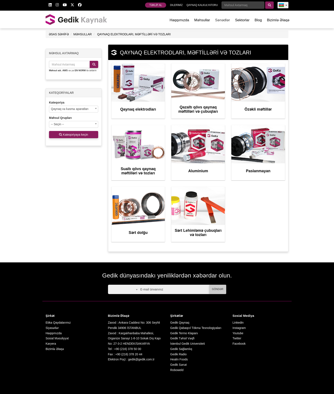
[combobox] (73, 109)
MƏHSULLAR (82, 34)
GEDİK (76, 19)
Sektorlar (242, 20)
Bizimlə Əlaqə (278, 20)
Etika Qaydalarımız (58, 322)
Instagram (239, 328)
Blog (258, 20)
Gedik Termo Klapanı (184, 333)
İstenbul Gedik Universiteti (187, 343)
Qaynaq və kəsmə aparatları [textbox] (70, 109)
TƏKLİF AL (155, 5)
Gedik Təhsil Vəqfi (182, 338)
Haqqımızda (179, 20)
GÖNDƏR (217, 289)
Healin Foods (179, 359)
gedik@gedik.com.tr (141, 359)
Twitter (237, 338)
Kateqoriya (56, 102)
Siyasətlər (52, 328)
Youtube (238, 333)
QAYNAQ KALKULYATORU (202, 5)
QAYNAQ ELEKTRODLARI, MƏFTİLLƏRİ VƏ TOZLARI (134, 34)
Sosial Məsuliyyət (57, 338)
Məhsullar (202, 20)
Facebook (239, 343)
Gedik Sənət (178, 364)
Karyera (51, 343)
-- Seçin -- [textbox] (57, 124)
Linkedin (238, 322)
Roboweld (176, 370)
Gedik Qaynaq (179, 322)
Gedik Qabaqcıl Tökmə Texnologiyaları (195, 328)
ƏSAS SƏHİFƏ (59, 34)
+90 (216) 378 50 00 (127, 349)
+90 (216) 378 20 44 (129, 354)
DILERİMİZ (176, 5)
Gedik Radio (178, 354)
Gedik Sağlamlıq (181, 349)
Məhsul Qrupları (60, 117)
